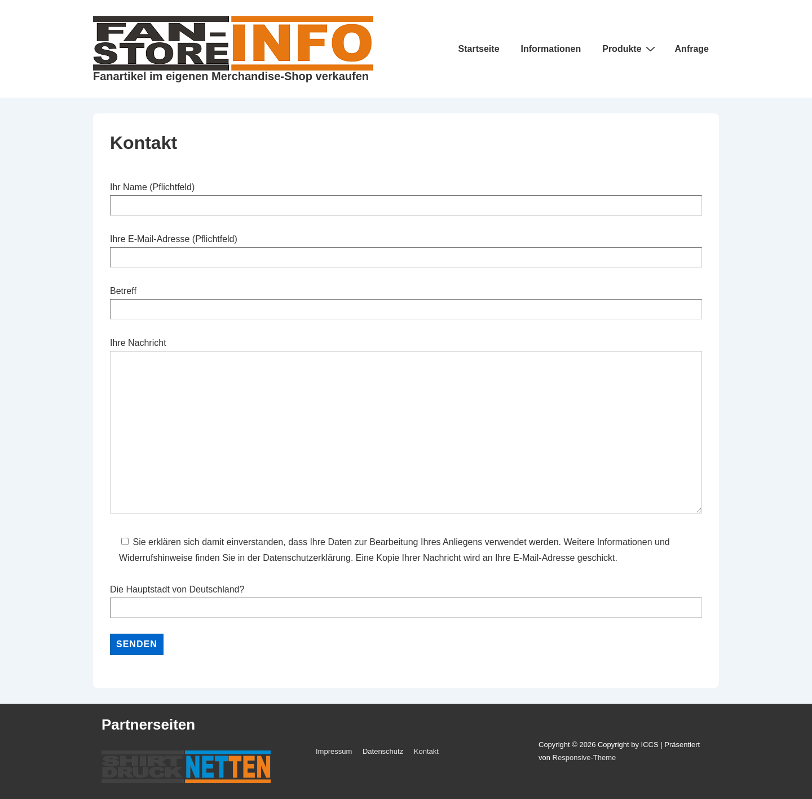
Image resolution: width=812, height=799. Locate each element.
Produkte (629, 48)
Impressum (334, 751)
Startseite (479, 49)
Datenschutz (383, 751)
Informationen (551, 49)
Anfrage (692, 49)
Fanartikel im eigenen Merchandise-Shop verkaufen (231, 76)
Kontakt (426, 751)
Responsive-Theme (584, 757)
